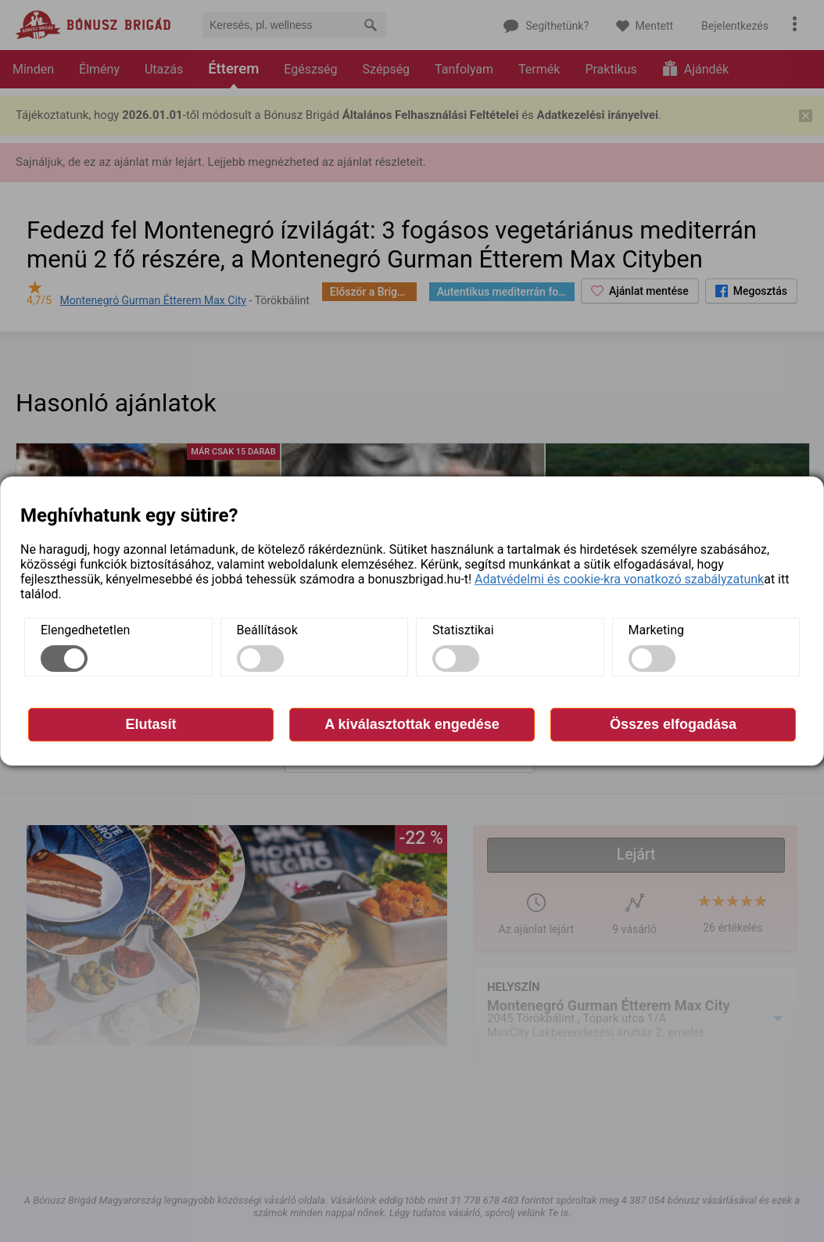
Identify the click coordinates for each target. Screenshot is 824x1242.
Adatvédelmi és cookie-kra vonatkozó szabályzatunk (619, 579)
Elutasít (150, 724)
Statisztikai (463, 630)
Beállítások (267, 630)
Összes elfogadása (673, 724)
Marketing (656, 630)
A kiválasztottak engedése (411, 724)
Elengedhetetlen (85, 630)
